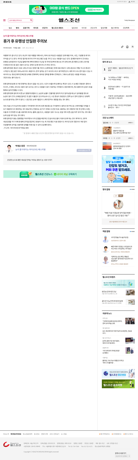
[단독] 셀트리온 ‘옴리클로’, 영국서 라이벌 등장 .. (111, 342)
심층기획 (26, 27)
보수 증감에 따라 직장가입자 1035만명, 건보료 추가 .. (117, 332)
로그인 (133, 1)
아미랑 (84, 27)
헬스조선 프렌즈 (57, 27)
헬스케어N (115, 27)
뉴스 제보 (64, 434)
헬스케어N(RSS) (105, 434)
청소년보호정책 (27, 434)
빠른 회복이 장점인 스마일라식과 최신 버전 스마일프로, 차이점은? (121, 247)
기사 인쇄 (127, 47)
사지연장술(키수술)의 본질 (119, 237)
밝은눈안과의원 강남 (109, 291)
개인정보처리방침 (15, 434)
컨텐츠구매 (44, 434)
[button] (130, 189)
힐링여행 (104, 27)
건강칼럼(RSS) (117, 434)
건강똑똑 (126, 27)
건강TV (45, 27)
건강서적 (93, 27)
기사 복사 (122, 47)
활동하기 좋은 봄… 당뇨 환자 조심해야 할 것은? (122, 132)
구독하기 (130, 123)
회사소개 (6, 434)
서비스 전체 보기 (54, 434)
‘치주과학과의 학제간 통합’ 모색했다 (111, 352)
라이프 (35, 27)
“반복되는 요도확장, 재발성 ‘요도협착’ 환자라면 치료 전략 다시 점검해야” (122, 258)
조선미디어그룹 (122, 1)
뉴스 (10, 27)
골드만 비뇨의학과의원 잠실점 (112, 301)
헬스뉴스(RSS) (129, 434)
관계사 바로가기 (120, 453)
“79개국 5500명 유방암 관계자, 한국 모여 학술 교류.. (112, 322)
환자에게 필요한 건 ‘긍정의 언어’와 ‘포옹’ (121, 147)
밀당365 (75, 27)
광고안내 (36, 434)
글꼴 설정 (132, 47)
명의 (17, 27)
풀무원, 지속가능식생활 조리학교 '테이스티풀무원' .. (113, 361)
